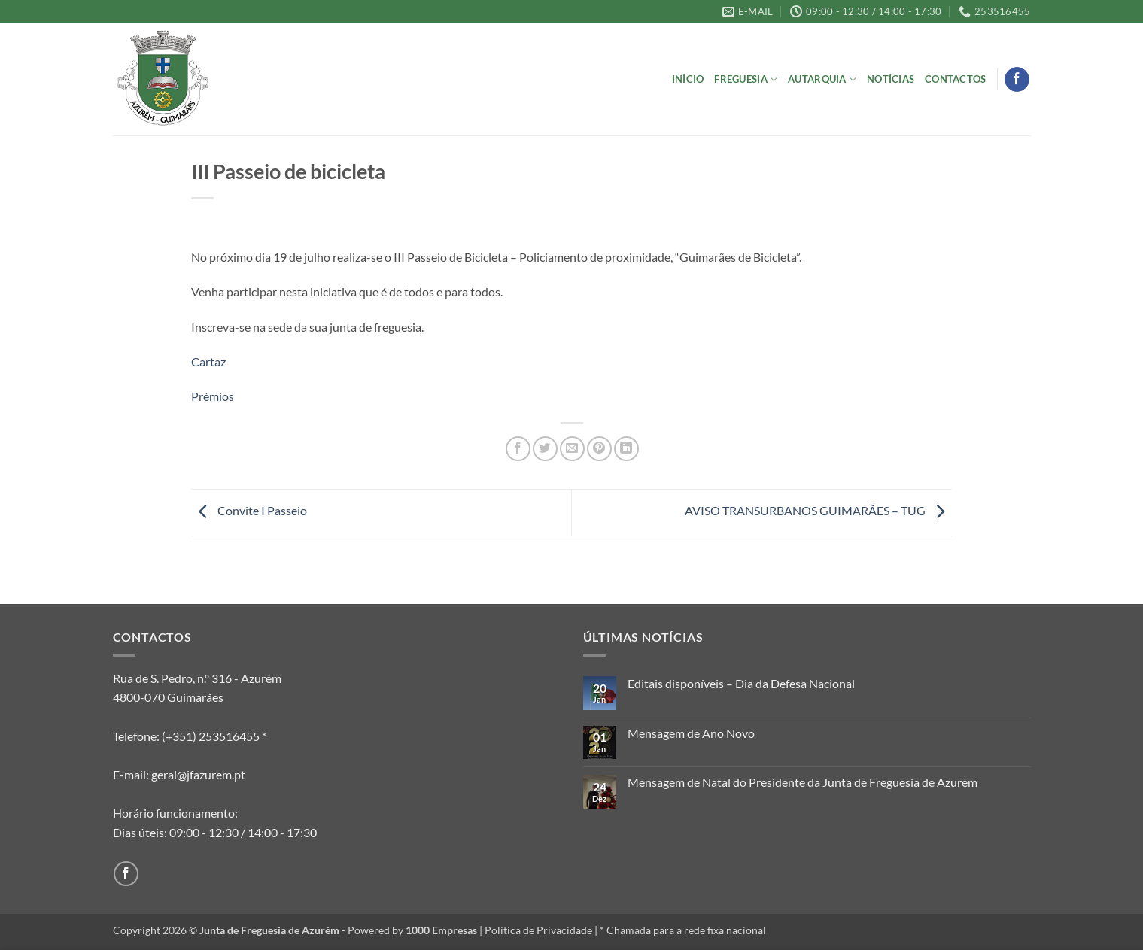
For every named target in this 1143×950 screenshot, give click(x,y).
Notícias (890, 79)
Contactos (955, 79)
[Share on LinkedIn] (626, 448)
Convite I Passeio (249, 510)
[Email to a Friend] (572, 448)
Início (688, 79)
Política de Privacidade (538, 930)
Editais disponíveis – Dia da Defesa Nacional (741, 683)
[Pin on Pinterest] (599, 448)
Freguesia (745, 79)
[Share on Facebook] (518, 448)
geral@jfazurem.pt (198, 774)
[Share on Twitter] (545, 448)
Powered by (412, 930)
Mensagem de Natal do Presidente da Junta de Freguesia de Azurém (802, 782)
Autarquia (822, 79)
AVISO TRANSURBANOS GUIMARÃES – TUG (818, 510)
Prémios (212, 396)
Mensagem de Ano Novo (691, 733)
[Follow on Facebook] (1017, 80)
